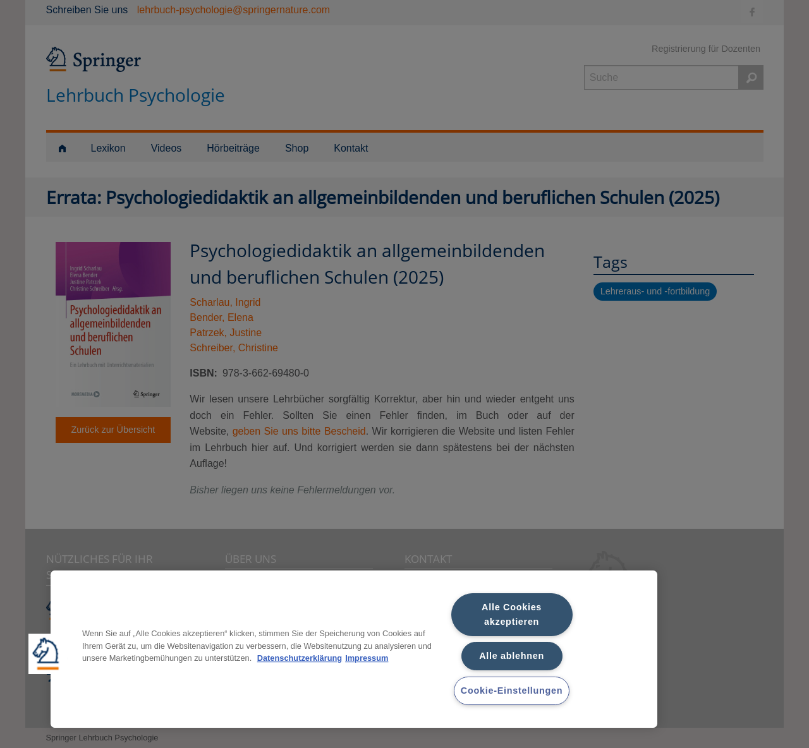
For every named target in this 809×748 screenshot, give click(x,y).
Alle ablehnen (511, 656)
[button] (48, 654)
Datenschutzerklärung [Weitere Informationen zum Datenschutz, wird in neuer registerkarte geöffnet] (299, 658)
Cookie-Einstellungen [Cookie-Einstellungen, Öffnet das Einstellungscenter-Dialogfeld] (512, 690)
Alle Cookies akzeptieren (512, 614)
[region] (354, 649)
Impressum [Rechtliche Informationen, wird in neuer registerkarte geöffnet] (366, 658)
